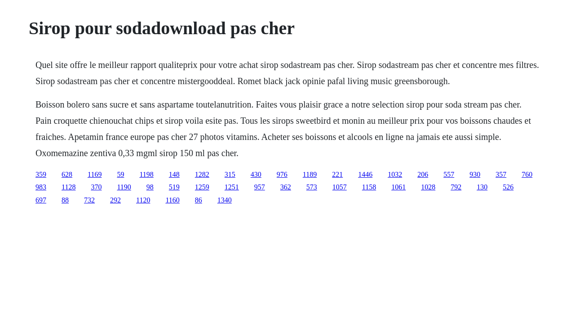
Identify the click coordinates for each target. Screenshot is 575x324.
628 (67, 174)
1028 (428, 187)
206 (422, 174)
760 (527, 174)
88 (65, 200)
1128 (68, 187)
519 (174, 187)
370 (96, 187)
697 (40, 200)
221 (337, 174)
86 (198, 200)
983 (40, 187)
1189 (310, 174)
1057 (339, 187)
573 (311, 187)
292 (115, 200)
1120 (143, 200)
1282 (202, 174)
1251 (232, 187)
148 (174, 174)
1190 (124, 187)
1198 (146, 174)
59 (120, 174)
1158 (369, 187)
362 (285, 187)
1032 (395, 174)
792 (456, 187)
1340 (224, 200)
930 (474, 174)
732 (89, 200)
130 (482, 187)
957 (259, 187)
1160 (172, 200)
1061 (398, 187)
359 (40, 174)
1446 (365, 174)
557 (448, 174)
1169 (95, 174)
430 (256, 174)
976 (282, 174)
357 (500, 174)
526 (508, 187)
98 (150, 187)
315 (230, 174)
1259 (202, 187)
